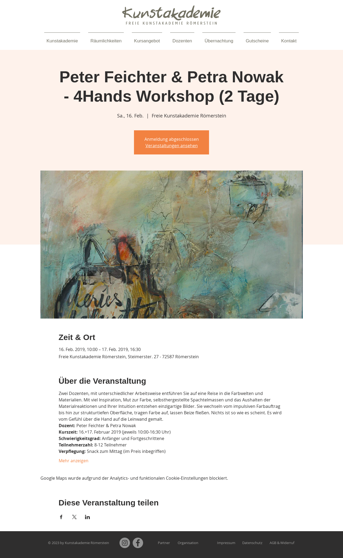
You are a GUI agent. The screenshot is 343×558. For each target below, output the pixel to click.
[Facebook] (138, 543)
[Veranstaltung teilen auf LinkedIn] (87, 517)
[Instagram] (125, 543)
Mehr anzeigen (73, 461)
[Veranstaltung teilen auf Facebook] (61, 517)
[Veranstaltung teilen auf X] (74, 517)
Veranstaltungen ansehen (172, 146)
